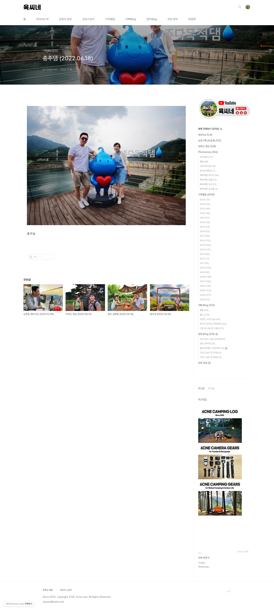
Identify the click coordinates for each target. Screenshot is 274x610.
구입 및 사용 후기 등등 (212, 328)
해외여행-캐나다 (209, 175)
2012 (204, 258)
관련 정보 (172, 19)
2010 (205, 267)
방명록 (192, 19)
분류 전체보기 (210, 128)
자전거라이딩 (208, 166)
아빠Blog (130, 19)
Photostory (208, 152)
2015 (205, 245)
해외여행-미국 (208, 184)
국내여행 (206, 157)
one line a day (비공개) (212, 339)
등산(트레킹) (207, 170)
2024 (205, 204)
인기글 (211, 388)
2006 (205, 286)
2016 (205, 240)
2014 (205, 249)
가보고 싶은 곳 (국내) (210, 352)
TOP (228, 591)
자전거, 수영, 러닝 (210, 319)
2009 (205, 272)
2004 (205, 295)
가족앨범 (110, 19)
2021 (205, 217)
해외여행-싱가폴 (209, 189)
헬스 (204, 314)
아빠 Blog (206, 305)
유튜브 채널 (48, 590)
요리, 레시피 (207, 343)
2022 (205, 213)
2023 (205, 208)
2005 (205, 290)
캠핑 (204, 161)
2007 (205, 281)
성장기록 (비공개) (209, 140)
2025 (205, 199)
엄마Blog (151, 19)
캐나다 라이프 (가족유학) (213, 323)
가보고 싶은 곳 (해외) (210, 357)
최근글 (201, 388)
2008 (205, 276)
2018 (205, 231)
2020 (205, 222)
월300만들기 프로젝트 (213, 348)
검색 (239, 7)
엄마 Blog (208, 334)
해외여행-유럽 (208, 179)
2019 (205, 226)
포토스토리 (88, 19)
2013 (205, 254)
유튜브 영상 (65, 19)
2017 (205, 236)
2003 (205, 299)
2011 (204, 263)
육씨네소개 (42, 19)
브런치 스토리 (66, 590)
